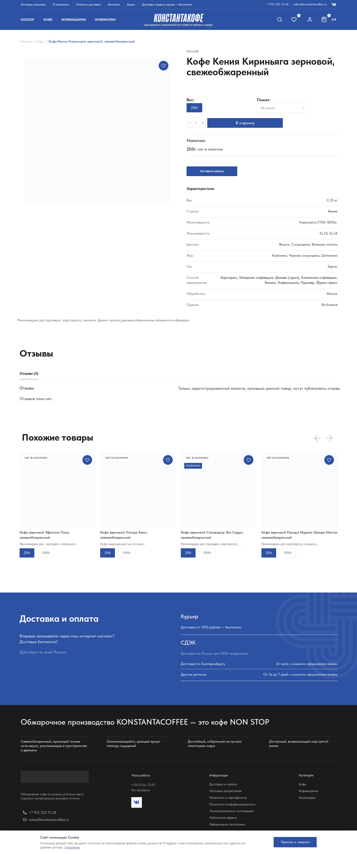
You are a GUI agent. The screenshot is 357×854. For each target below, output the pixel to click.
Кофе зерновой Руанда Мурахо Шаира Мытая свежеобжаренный (299, 535)
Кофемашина (288, 282)
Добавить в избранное (163, 65)
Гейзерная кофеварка (256, 277)
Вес (190, 100)
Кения (193, 51)
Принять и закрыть (293, 842)
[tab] (29, 373)
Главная (25, 41)
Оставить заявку (212, 171)
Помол (263, 100)
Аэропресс (228, 277)
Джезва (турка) (287, 277)
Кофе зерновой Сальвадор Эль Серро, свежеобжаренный (212, 535)
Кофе (40, 41)
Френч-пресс (326, 282)
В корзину (246, 122)
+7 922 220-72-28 (277, 4)
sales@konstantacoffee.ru (310, 4)
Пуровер (307, 282)
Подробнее (72, 847)
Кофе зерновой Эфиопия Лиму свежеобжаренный (44, 535)
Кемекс (270, 282)
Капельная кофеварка (319, 277)
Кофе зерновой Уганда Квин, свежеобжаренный (124, 535)
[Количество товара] (196, 123)
